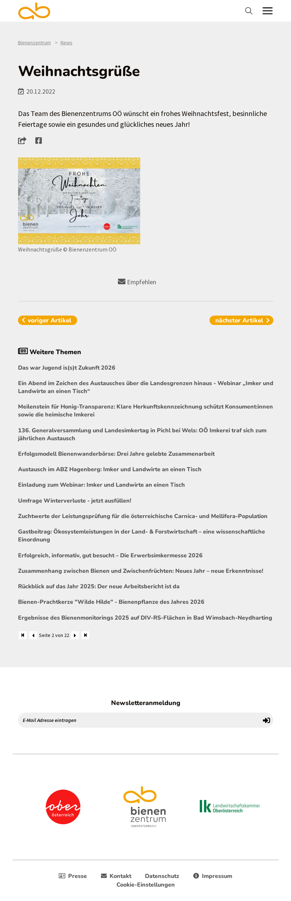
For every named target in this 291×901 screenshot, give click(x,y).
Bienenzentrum (34, 42)
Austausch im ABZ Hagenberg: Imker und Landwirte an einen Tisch (110, 469)
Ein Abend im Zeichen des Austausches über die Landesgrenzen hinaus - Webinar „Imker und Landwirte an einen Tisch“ (145, 387)
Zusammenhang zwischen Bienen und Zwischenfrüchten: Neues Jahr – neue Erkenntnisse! (140, 571)
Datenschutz (162, 876)
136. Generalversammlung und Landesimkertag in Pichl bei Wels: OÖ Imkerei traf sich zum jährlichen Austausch (142, 434)
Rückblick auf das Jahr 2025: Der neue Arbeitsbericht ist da (99, 586)
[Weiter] (75, 635)
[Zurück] (33, 635)
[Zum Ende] (85, 635)
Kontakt (116, 876)
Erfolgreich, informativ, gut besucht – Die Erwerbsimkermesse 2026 (110, 555)
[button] (24, 140)
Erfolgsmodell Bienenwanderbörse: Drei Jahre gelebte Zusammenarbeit (116, 454)
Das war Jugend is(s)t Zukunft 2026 (66, 368)
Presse (73, 876)
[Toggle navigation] (249, 10)
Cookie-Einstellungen (145, 885)
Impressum (212, 876)
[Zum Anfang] (23, 635)
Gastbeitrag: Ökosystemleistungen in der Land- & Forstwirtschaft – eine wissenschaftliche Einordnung (141, 536)
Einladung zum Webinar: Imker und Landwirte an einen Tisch (101, 485)
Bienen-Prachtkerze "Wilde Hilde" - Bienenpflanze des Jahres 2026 (111, 602)
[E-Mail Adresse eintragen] (139, 720)
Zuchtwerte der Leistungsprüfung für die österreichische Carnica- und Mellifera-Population (143, 516)
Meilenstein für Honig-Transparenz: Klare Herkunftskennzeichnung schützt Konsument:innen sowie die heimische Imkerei (145, 411)
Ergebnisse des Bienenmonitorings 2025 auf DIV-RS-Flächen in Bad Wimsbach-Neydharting (145, 618)
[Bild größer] (79, 200)
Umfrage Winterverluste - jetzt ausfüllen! (74, 501)
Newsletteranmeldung (145, 703)
